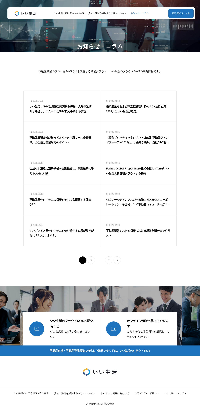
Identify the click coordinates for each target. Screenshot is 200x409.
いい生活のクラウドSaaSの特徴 (31, 393)
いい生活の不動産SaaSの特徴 (68, 13)
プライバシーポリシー (147, 393)
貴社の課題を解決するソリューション (106, 13)
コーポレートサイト (175, 393)
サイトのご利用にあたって (115, 393)
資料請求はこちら (178, 13)
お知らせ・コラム (138, 13)
